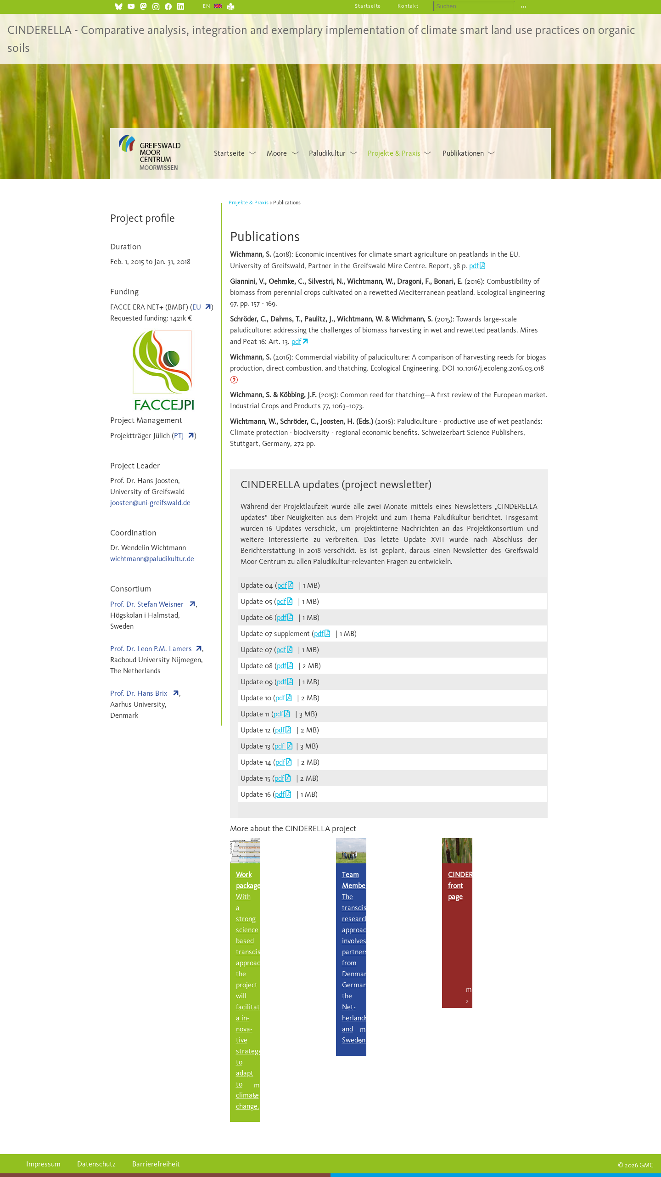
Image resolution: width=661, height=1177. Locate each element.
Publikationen (463, 153)
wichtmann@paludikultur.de (152, 558)
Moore (277, 153)
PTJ (179, 435)
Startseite (368, 6)
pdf (474, 265)
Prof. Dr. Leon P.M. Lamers (151, 648)
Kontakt (408, 6)
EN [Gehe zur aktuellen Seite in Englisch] (207, 6)
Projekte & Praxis (394, 153)
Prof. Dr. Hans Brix (139, 693)
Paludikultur (327, 153)
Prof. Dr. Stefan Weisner (147, 604)
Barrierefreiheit (156, 1164)
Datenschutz (96, 1164)
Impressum (43, 1164)
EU (196, 307)
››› (524, 6)
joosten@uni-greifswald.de (150, 502)
